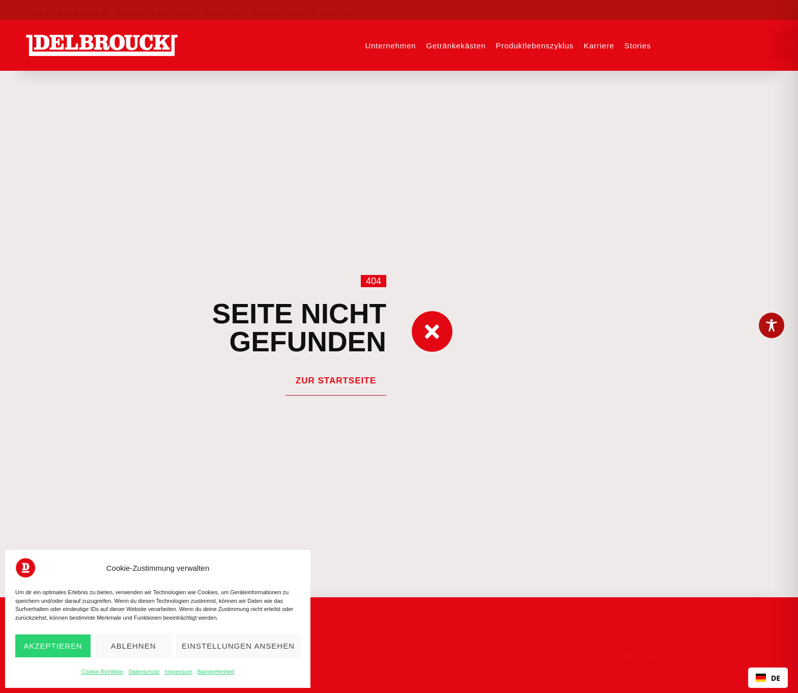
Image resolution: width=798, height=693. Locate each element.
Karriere (599, 45)
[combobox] (768, 678)
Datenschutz (143, 672)
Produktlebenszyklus (535, 45)
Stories (637, 45)
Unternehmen (390, 45)
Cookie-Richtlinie (102, 672)
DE (768, 678)
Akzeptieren (52, 646)
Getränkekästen (456, 45)
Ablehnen (133, 646)
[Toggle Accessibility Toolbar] (771, 325)
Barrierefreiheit (215, 672)
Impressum (178, 672)
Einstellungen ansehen (238, 646)
